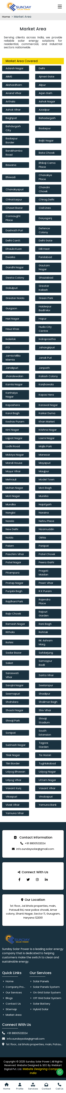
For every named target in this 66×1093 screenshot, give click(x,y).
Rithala (10, 632)
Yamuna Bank (47, 805)
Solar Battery (40, 1003)
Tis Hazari (45, 755)
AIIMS (9, 76)
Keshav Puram (15, 421)
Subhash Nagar (16, 745)
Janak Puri (45, 358)
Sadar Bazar (13, 652)
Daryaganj (45, 218)
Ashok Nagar (47, 101)
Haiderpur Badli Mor (45, 308)
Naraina (44, 512)
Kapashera (13, 405)
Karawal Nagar (48, 405)
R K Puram (45, 591)
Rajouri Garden (44, 613)
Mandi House (14, 463)
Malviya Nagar (15, 454)
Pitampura (12, 572)
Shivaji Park (13, 720)
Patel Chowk (47, 554)
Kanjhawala (46, 384)
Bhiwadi (10, 177)
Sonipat (11, 733)
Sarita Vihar (46, 675)
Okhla (42, 537)
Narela (10, 521)
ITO (8, 347)
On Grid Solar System (45, 992)
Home (6, 16)
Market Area (11, 1015)
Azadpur (44, 109)
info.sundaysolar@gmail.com (35, 849)
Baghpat (11, 118)
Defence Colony (44, 230)
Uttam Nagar (47, 780)
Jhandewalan (14, 376)
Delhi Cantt (13, 240)
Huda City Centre (45, 329)
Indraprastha (47, 339)
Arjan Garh (45, 93)
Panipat (44, 546)
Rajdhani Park (14, 601)
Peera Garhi (46, 562)
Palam (10, 546)
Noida (9, 537)
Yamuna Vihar (15, 813)
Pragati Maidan (43, 573)
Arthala (10, 101)
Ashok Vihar (13, 109)
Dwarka (10, 257)
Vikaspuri (11, 796)
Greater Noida (15, 298)
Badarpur (45, 128)
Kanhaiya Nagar (12, 395)
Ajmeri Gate (46, 76)
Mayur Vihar (13, 471)
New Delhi (12, 529)
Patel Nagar (13, 562)
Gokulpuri (12, 288)
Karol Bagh (13, 413)
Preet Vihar (46, 583)
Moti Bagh (45, 488)
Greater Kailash (44, 288)
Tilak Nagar (13, 755)
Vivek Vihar (13, 805)
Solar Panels (39, 981)
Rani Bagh (45, 624)
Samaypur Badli (45, 663)
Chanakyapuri (15, 189)
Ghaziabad (46, 277)
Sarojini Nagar (14, 685)
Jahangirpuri (47, 347)
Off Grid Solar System (45, 998)
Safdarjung (46, 652)
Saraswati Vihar (12, 675)
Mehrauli (11, 479)
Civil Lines (45, 208)
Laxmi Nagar (47, 438)
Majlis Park (45, 446)
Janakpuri (12, 368)
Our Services (12, 992)
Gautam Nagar (44, 267)
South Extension (45, 732)
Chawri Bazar (14, 208)
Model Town (46, 479)
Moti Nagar (13, 496)
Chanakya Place (45, 177)
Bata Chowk (47, 153)
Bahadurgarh (47, 118)
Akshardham (14, 85)
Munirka (43, 496)
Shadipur (44, 693)
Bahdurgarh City (13, 128)
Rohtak (43, 632)
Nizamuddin (46, 529)
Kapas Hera (46, 394)
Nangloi (10, 512)
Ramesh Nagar (15, 624)
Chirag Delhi (46, 199)
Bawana (11, 165)
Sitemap (9, 1009)
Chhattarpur (14, 199)
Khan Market (47, 421)
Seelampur (46, 685)
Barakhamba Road (14, 152)
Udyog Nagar (47, 771)
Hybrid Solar (39, 1009)
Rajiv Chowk (13, 613)
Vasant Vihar (47, 788)
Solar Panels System (45, 987)
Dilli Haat (44, 249)
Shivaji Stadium (44, 720)
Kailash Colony (48, 376)
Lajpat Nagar (14, 438)
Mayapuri (45, 463)
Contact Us (11, 1003)
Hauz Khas (12, 329)
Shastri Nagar (14, 710)
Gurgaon (11, 308)
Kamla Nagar (14, 384)
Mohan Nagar (14, 488)
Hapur (42, 318)
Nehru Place (46, 521)
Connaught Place (13, 218)
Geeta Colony (15, 277)
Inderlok (11, 339)
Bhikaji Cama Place (47, 165)
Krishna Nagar (48, 430)
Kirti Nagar (12, 430)
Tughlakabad (47, 763)
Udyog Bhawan (15, 771)
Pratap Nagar (14, 583)
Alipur (42, 85)
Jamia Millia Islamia (13, 357)
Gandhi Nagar (15, 267)
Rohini (9, 642)
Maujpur (44, 471)
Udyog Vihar (13, 780)
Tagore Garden (44, 745)
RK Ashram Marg (46, 642)
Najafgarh (45, 504)
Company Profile (14, 987)
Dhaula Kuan (14, 249)
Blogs (7, 998)
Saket (9, 663)
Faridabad (45, 257)
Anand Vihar (13, 93)
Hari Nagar (12, 318)
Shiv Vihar (45, 710)
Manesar (44, 454)
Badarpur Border (12, 140)
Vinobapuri (46, 796)
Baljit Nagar (46, 140)
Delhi (42, 68)
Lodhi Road (13, 446)
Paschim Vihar (15, 554)
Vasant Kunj (13, 788)
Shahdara (12, 702)
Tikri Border (13, 763)
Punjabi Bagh (14, 591)
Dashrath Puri (14, 230)
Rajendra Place (44, 601)
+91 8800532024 (35, 843)
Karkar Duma (47, 413)
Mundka (11, 504)
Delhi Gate (45, 240)
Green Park (46, 298)
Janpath (44, 368)
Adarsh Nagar (14, 68)
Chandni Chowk (44, 189)
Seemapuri (13, 693)
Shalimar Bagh (48, 702)
